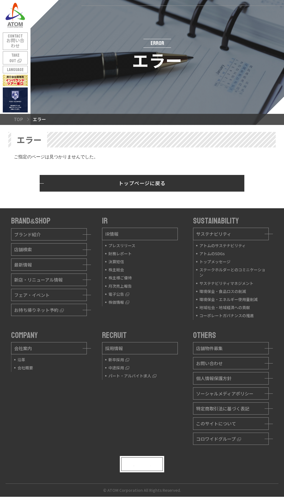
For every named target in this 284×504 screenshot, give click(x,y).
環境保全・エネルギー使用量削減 (228, 299)
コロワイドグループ (218, 438)
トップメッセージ (214, 261)
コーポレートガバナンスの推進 (226, 315)
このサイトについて (216, 423)
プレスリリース (121, 245)
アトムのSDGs (212, 253)
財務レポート (120, 253)
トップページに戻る (142, 183)
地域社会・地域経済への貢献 (224, 307)
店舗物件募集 (209, 348)
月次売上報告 (120, 286)
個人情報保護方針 (214, 378)
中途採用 (118, 367)
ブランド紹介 (27, 234)
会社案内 (23, 348)
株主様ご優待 (120, 277)
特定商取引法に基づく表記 (222, 408)
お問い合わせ (209, 363)
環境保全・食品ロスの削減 (222, 291)
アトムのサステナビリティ (222, 245)
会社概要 (25, 367)
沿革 (21, 359)
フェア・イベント (32, 295)
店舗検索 (23, 249)
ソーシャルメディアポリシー (224, 393)
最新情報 (23, 264)
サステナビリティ (213, 233)
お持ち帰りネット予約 (39, 310)
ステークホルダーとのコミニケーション (232, 272)
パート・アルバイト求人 (132, 375)
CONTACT (15, 41)
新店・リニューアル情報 (38, 279)
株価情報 (118, 302)
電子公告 (118, 294)
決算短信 (116, 261)
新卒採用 (118, 359)
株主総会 (116, 269)
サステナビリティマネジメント (226, 283)
